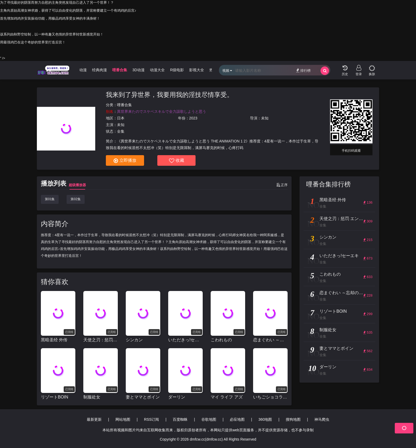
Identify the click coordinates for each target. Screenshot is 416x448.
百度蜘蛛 (180, 419)
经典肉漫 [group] (99, 70)
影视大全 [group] (196, 70)
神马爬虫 (321, 419)
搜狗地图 (293, 419)
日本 (120, 118)
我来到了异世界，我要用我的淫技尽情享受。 (169, 94)
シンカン (134, 340)
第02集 (75, 199)
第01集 (50, 199)
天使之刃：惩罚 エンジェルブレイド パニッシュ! (100, 340)
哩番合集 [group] (119, 70)
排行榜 (303, 70)
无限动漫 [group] (79, 70)
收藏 (176, 160)
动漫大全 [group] (157, 70)
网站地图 (122, 419)
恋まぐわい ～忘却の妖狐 (270, 340)
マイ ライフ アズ (227, 397)
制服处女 (91, 397)
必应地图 (237, 419)
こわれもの (221, 340)
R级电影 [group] (177, 70)
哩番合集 (124, 105)
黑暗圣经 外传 (54, 340)
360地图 (265, 419)
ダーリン (176, 397)
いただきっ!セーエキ (185, 340)
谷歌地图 (208, 419)
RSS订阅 (151, 419)
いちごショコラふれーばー (270, 397)
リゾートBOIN (54, 397)
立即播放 (125, 160)
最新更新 (94, 419)
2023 (193, 118)
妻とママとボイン (143, 397)
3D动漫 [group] (138, 70)
